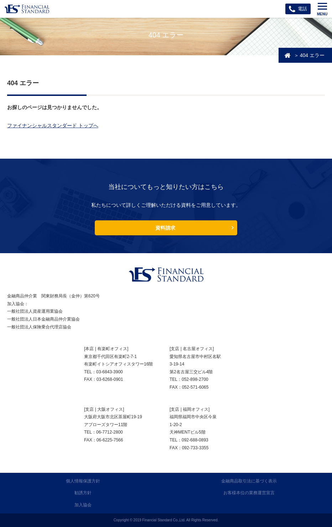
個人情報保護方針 (83, 481)
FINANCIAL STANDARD (166, 274)
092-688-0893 (195, 440)
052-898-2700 (195, 379)
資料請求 (165, 228)
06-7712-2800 (109, 432)
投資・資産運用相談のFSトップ (287, 55)
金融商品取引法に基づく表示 (249, 481)
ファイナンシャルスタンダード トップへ (52, 125)
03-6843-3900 (109, 371)
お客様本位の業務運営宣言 (249, 492)
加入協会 (83, 504)
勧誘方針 (83, 492)
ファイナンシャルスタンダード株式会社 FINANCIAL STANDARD (26, 9)
